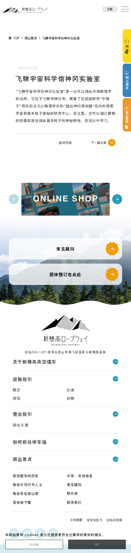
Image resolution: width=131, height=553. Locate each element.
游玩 (17, 398)
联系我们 (74, 502)
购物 (71, 398)
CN (110, 9)
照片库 (72, 493)
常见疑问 (65, 249)
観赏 (17, 389)
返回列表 (65, 142)
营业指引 (22, 414)
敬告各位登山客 (26, 493)
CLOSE (34, 544)
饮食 (71, 389)
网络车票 (21, 425)
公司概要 (76, 520)
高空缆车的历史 (26, 475)
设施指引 (22, 379)
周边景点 (22, 459)
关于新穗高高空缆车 (35, 361)
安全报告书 (94, 520)
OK (97, 544)
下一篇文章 (99, 142)
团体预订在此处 (65, 274)
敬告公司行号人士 (27, 484)
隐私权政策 (114, 520)
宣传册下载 (22, 502)
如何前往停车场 (30, 442)
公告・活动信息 (80, 475)
